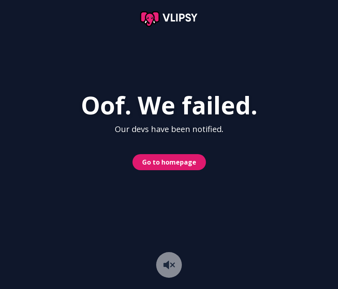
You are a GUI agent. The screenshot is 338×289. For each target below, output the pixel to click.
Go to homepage (169, 162)
